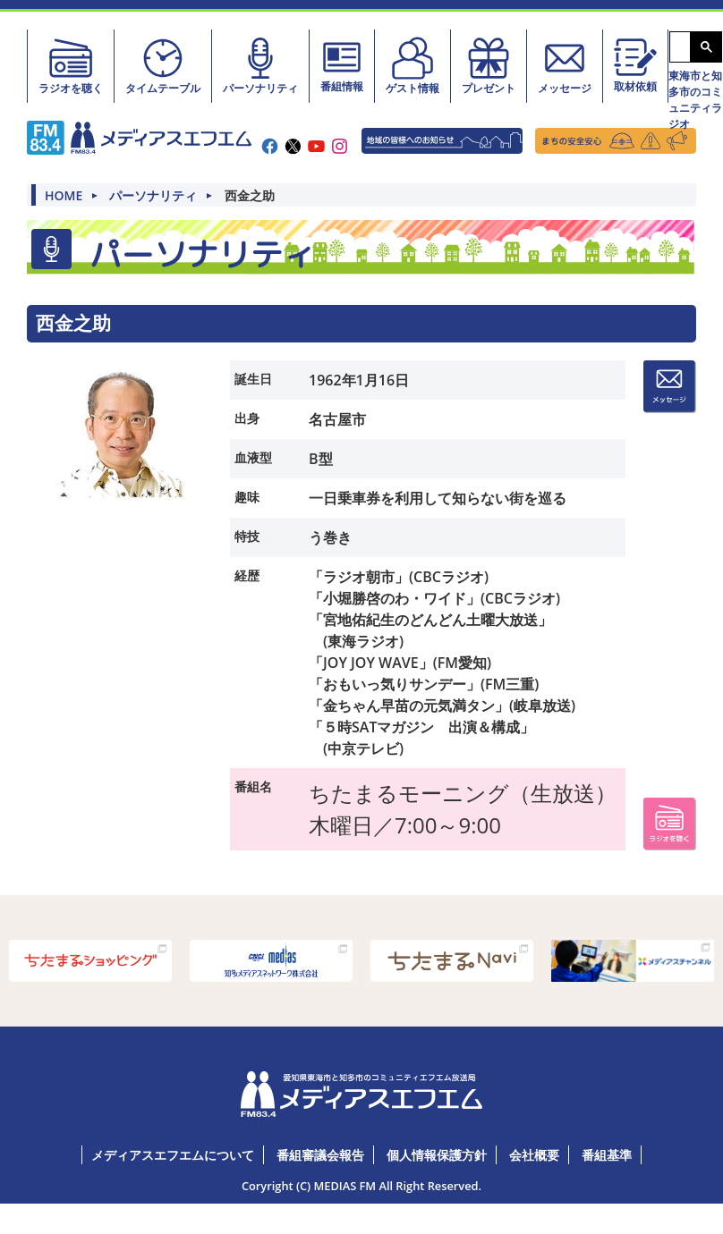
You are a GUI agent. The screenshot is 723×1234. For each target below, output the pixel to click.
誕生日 (253, 378)
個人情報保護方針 (437, 1154)
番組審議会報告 (320, 1154)
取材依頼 (635, 65)
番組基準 (607, 1154)
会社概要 (534, 1154)
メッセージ (564, 66)
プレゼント (488, 66)
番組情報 (341, 65)
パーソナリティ (260, 66)
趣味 (246, 496)
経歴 (246, 575)
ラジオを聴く (70, 66)
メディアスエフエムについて (172, 1154)
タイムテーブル (162, 66)
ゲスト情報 (412, 66)
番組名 (253, 786)
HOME (63, 196)
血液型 (253, 457)
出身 (246, 418)
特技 (246, 536)
